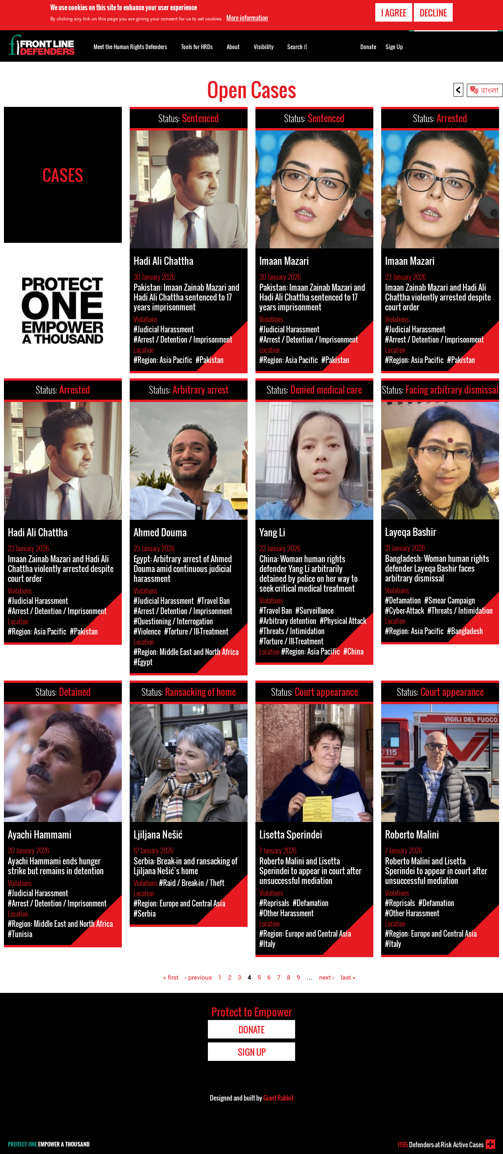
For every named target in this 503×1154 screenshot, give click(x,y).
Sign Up (394, 47)
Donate (368, 47)
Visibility (264, 46)
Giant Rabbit (278, 1098)
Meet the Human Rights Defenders (130, 46)
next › (326, 977)
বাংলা (490, 89)
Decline (433, 12)
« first (170, 977)
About (233, 46)
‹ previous (198, 977)
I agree (393, 12)
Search (297, 46)
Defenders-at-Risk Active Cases (441, 1144)
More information (247, 17)
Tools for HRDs (197, 46)
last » (348, 977)
